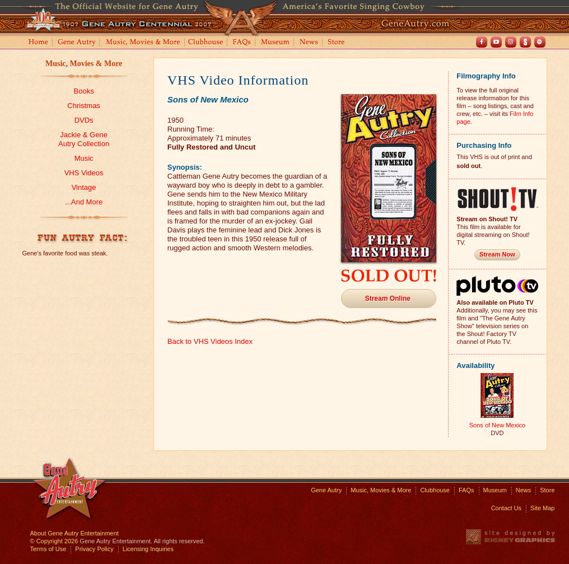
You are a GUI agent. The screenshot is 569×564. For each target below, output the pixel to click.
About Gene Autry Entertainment (74, 533)
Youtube (496, 42)
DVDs (84, 120)
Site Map (542, 508)
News (309, 43)
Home (37, 43)
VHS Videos (84, 173)
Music (84, 158)
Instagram (510, 42)
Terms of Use (48, 549)
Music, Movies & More (83, 63)
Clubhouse (206, 43)
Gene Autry (77, 43)
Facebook (481, 42)
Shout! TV (525, 42)
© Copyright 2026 (54, 541)
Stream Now (497, 254)
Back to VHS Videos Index (210, 341)
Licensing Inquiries (148, 549)
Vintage (84, 187)
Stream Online (388, 298)
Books (84, 91)
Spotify (539, 42)
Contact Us (506, 508)
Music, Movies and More (143, 43)
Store (338, 43)
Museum (276, 43)
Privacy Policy (94, 549)
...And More (83, 202)
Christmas (83, 105)
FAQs (242, 43)
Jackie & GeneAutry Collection (83, 139)
